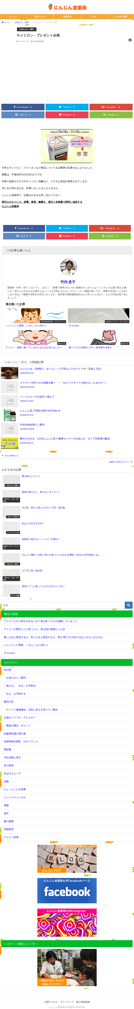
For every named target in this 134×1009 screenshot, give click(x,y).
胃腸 (6, 805)
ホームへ (13, 17)
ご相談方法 (67, 17)
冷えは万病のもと (12, 455)
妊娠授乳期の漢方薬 (15, 733)
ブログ (94, 17)
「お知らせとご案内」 (26, 29)
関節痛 (7, 749)
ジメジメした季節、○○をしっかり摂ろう (26, 645)
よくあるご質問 (120, 17)
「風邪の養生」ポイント (17, 725)
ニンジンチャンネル (15, 797)
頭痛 (6, 781)
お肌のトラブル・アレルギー (20, 717)
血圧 (6, 813)
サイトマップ (67, 1002)
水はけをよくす (12, 773)
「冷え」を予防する (15, 694)
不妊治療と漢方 (12, 757)
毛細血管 (9, 829)
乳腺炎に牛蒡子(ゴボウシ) (119, 462)
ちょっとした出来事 (15, 789)
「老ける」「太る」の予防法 (20, 685)
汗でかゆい (10, 653)
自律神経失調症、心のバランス (21, 741)
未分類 (7, 670)
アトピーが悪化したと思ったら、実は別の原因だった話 (34, 629)
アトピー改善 (11, 837)
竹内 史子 (68, 282)
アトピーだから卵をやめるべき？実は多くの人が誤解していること (40, 621)
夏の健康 (9, 821)
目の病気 (9, 765)
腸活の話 (9, 701)
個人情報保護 (83, 1002)
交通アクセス (40, 17)
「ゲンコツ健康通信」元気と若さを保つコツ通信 (31, 709)
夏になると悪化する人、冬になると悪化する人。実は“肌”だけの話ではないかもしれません (53, 637)
